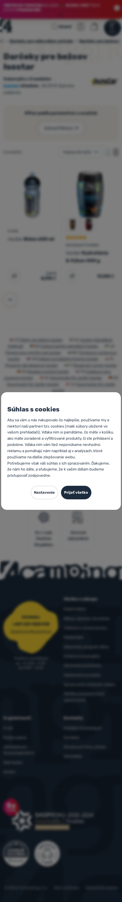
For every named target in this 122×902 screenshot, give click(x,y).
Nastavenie (44, 492)
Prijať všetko (76, 492)
